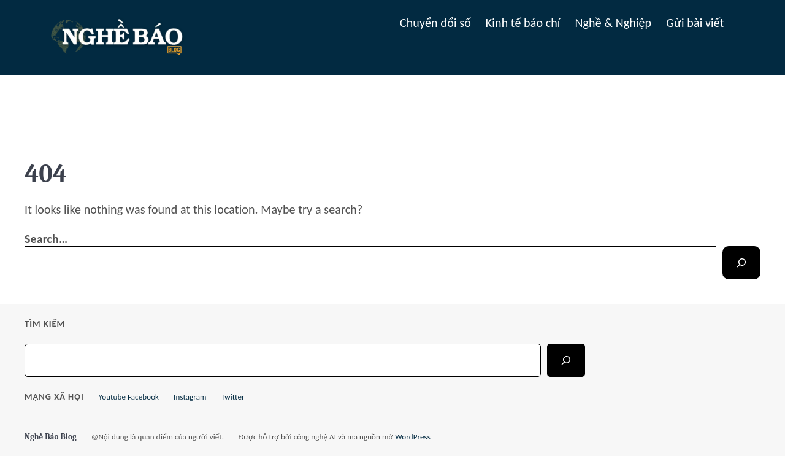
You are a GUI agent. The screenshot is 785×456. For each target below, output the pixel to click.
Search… (46, 238)
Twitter (232, 396)
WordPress (413, 436)
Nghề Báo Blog (51, 436)
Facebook (143, 396)
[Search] (741, 262)
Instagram (190, 396)
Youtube (112, 396)
